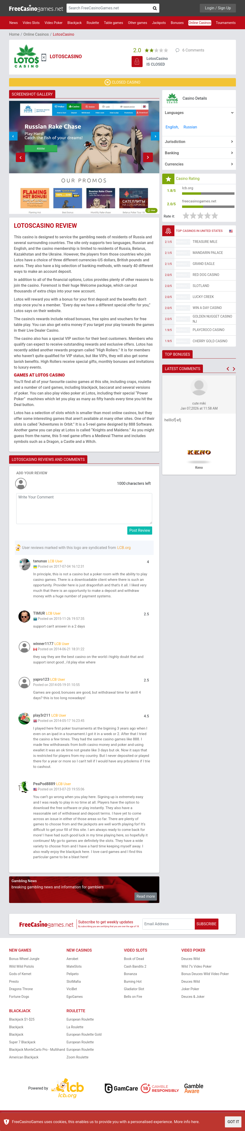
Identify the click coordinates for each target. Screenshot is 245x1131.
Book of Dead (134, 969)
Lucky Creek (203, 298)
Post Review (139, 530)
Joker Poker (190, 999)
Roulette (93, 23)
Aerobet (72, 969)
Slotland (201, 287)
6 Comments (193, 50)
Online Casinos (200, 23)
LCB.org (124, 547)
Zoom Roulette (78, 1067)
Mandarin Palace (208, 254)
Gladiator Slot (134, 999)
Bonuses (177, 23)
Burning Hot (133, 992)
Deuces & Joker (193, 1007)
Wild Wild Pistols (21, 976)
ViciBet (72, 999)
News (13, 23)
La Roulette (75, 1037)
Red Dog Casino (206, 276)
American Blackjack (24, 1067)
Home (14, 34)
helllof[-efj (172, 421)
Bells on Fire (133, 1007)
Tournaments (226, 23)
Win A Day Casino (207, 309)
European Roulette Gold (84, 1045)
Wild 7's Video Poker (196, 976)
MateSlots (74, 976)
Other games (137, 23)
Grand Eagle (204, 265)
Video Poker (53, 23)
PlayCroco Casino (208, 331)
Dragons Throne (21, 999)
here (195, 1122)
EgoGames (75, 1007)
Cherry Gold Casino (210, 342)
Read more (146, 906)
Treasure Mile (205, 243)
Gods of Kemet (20, 984)
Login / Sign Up (218, 8)
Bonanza (130, 984)
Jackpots (159, 23)
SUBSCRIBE (206, 934)
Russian (190, 127)
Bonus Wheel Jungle (24, 969)
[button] (20, 157)
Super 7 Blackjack (22, 1052)
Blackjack (74, 23)
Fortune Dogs (19, 1007)
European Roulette (80, 1030)
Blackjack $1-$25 (21, 1030)
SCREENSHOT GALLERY (32, 94)
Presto (14, 992)
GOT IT (233, 1122)
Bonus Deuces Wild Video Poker (205, 984)
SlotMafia (74, 992)
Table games (113, 23)
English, (172, 127)
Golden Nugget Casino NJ (212, 320)
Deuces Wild (190, 969)
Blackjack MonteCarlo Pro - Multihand (37, 1060)
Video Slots (31, 23)
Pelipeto (73, 984)
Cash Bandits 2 (135, 976)
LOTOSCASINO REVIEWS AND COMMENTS (48, 459)
